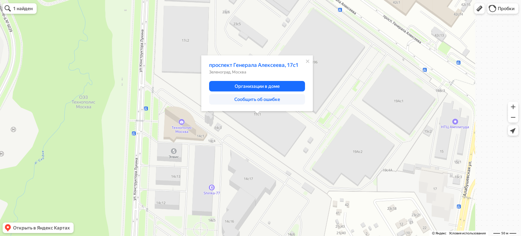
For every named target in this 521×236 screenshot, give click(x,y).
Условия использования (467, 233)
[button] (479, 8)
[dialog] (257, 83)
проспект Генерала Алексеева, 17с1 (253, 65)
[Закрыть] (307, 61)
